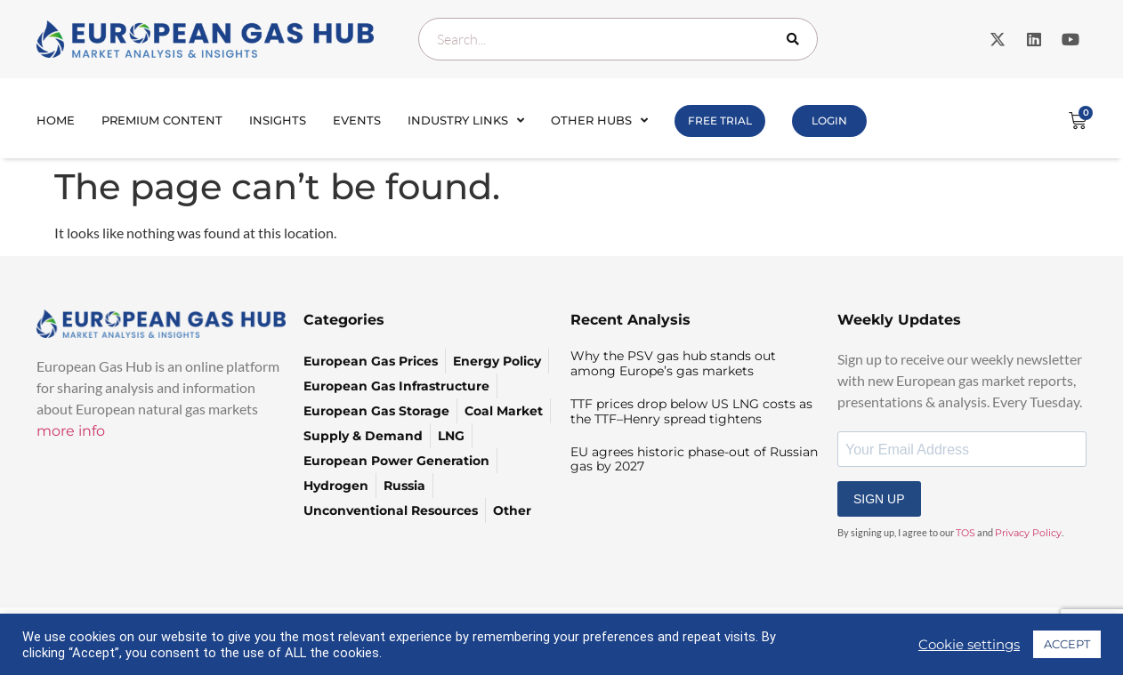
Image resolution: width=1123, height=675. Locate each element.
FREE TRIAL (720, 120)
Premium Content (161, 120)
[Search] (796, 39)
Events (357, 120)
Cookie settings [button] (969, 645)
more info (70, 430)
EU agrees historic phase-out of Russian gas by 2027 (694, 459)
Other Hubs (599, 120)
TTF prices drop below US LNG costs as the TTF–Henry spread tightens (691, 411)
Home (55, 120)
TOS (965, 532)
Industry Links (466, 120)
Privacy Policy (1028, 532)
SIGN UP (879, 499)
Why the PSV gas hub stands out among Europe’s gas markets (673, 363)
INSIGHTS (277, 120)
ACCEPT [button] (1067, 644)
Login (829, 120)
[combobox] (618, 39)
